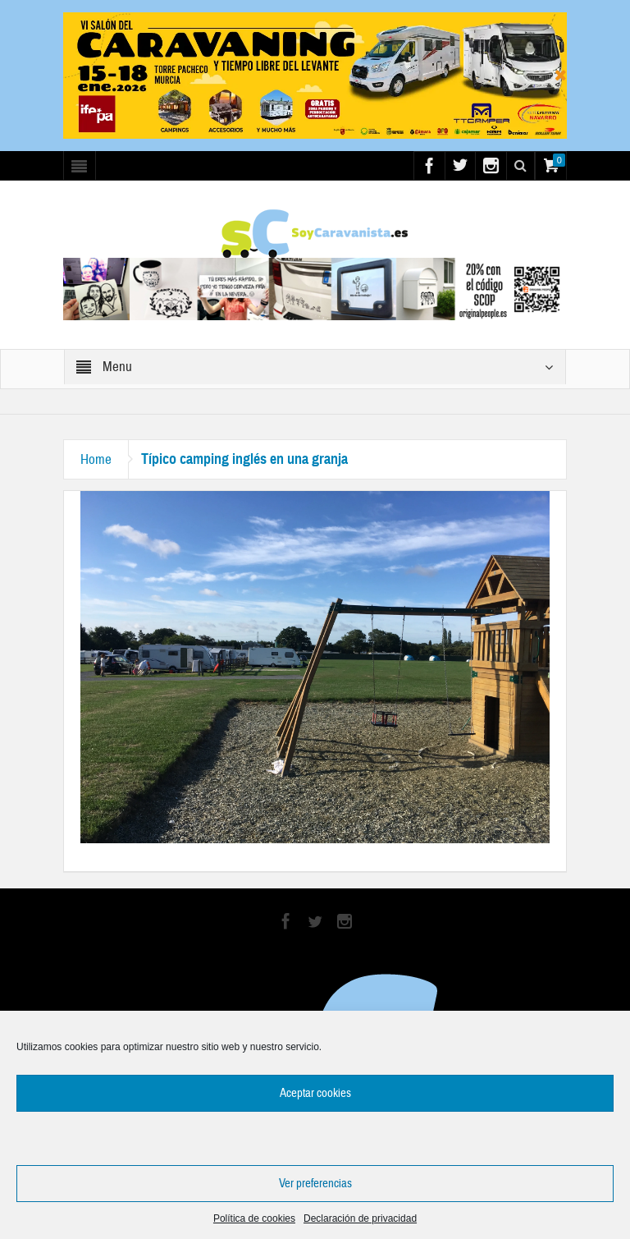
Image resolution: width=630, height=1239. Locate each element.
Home (96, 459)
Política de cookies (254, 1218)
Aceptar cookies (315, 1093)
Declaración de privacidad (360, 1218)
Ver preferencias (315, 1183)
